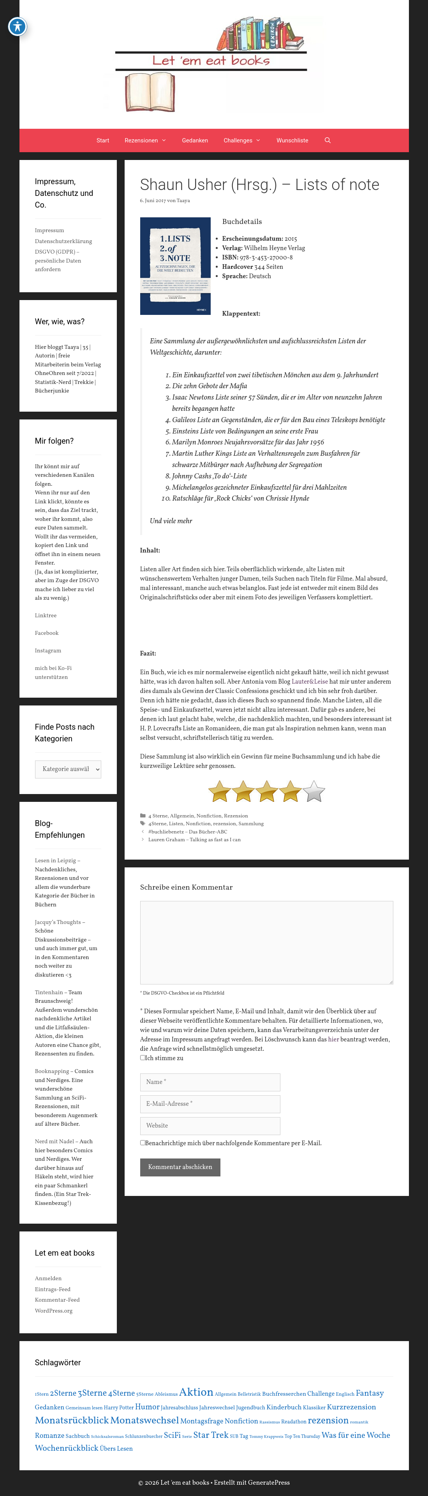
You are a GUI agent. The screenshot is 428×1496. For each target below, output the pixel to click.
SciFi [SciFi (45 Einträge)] (172, 1435)
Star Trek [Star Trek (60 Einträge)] (211, 1435)
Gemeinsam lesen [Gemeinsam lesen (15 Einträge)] (83, 1408)
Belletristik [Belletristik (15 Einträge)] (249, 1394)
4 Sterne (158, 816)
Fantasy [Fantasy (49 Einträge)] (370, 1393)
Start (103, 140)
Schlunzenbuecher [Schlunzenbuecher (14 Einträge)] (144, 1437)
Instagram (48, 651)
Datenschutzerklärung (63, 242)
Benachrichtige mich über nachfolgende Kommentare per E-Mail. (231, 1143)
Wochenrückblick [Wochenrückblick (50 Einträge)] (67, 1448)
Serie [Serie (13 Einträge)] (187, 1437)
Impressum (49, 231)
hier (333, 1040)
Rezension (236, 816)
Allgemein (182, 816)
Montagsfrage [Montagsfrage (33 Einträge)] (202, 1422)
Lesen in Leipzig (55, 861)
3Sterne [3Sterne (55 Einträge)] (92, 1394)
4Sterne (157, 824)
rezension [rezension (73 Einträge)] (328, 1421)
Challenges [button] (246, 140)
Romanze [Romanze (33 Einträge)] (50, 1436)
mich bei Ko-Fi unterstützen (53, 673)
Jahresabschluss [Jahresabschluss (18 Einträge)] (179, 1408)
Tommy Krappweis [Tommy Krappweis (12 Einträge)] (267, 1437)
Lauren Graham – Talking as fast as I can (194, 840)
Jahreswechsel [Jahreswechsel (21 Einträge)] (217, 1408)
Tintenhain (49, 993)
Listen (176, 824)
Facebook (47, 633)
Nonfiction (209, 816)
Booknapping (52, 1072)
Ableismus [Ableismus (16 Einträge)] (166, 1394)
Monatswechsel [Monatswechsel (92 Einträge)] (144, 1421)
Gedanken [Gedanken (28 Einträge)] (50, 1407)
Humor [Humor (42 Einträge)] (147, 1407)
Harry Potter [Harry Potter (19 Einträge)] (119, 1408)
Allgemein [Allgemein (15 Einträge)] (225, 1394)
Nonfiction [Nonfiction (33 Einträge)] (241, 1422)
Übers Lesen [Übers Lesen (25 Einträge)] (116, 1449)
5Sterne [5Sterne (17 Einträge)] (145, 1394)
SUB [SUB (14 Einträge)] (234, 1437)
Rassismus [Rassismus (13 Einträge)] (269, 1422)
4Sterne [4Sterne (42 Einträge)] (121, 1393)
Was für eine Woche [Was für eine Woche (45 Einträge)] (356, 1435)
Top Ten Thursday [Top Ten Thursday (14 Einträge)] (303, 1437)
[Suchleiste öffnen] (327, 140)
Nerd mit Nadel (54, 1142)
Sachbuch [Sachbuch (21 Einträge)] (77, 1436)
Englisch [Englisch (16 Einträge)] (345, 1394)
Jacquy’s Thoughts (58, 923)
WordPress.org (54, 1311)
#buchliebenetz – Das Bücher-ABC (187, 832)
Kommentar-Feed (57, 1300)
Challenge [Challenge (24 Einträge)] (321, 1394)
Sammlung (251, 824)
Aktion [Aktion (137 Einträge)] (196, 1393)
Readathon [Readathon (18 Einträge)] (293, 1422)
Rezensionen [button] (149, 140)
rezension (224, 824)
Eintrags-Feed (53, 1290)
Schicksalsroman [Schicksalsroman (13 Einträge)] (107, 1437)
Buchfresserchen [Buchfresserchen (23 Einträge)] (284, 1394)
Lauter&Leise (310, 682)
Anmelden (48, 1279)
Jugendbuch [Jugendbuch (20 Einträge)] (250, 1408)
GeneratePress (269, 1482)
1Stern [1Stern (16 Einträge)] (42, 1394)
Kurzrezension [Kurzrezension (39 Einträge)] (351, 1407)
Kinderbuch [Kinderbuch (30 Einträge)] (284, 1407)
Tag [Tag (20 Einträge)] (244, 1436)
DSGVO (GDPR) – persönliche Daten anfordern (58, 261)
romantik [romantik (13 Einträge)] (359, 1422)
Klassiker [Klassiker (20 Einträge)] (314, 1408)
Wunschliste (292, 140)
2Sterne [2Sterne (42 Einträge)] (63, 1393)
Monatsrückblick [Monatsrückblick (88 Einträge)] (72, 1421)
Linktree (46, 616)
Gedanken (195, 140)
